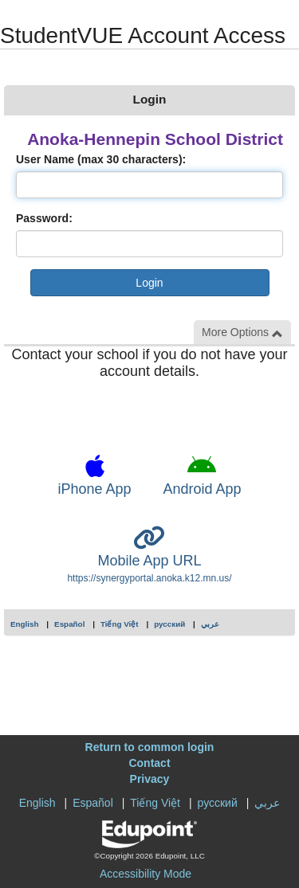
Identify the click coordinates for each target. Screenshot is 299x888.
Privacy (150, 779)
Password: (44, 218)
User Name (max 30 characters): (101, 159)
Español (69, 624)
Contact (149, 763)
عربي (210, 624)
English (24, 624)
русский (169, 624)
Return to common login (149, 747)
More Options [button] (242, 332)
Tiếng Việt (119, 624)
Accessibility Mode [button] (145, 873)
